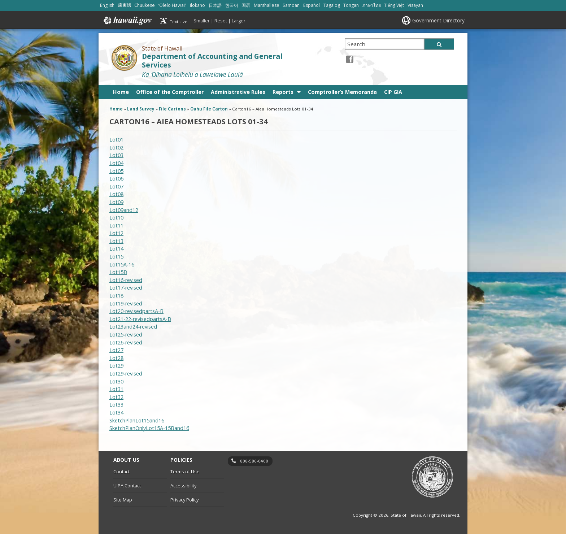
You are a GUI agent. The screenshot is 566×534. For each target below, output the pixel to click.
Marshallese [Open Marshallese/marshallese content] (266, 5)
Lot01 (116, 139)
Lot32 (116, 397)
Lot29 (116, 365)
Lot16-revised (125, 280)
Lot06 (116, 178)
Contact (121, 471)
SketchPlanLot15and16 (136, 420)
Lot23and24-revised (133, 326)
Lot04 (116, 163)
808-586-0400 (254, 461)
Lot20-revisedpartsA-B (136, 311)
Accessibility (183, 485)
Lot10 (116, 217)
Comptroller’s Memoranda (342, 91)
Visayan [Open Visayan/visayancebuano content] (415, 5)
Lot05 (116, 171)
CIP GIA (393, 91)
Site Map (122, 499)
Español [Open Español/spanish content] (311, 5)
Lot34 (116, 412)
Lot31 (116, 389)
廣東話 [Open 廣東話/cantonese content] (124, 5)
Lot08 (116, 194)
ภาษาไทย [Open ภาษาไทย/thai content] (371, 5)
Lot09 (116, 202)
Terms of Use (185, 471)
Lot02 (116, 147)
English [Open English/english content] (107, 5)
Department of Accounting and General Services (212, 61)
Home (121, 91)
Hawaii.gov (127, 20)
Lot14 (116, 248)
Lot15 (116, 256)
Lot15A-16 (121, 264)
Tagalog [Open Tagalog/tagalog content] (331, 5)
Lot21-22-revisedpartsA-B (140, 319)
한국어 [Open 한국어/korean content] (231, 5)
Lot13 (116, 241)
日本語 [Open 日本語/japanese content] (215, 5)
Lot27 (116, 350)
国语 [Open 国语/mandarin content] (245, 5)
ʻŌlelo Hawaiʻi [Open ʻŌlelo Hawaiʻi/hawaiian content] (172, 5)
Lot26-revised (125, 342)
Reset (220, 20)
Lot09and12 (123, 210)
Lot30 (116, 381)
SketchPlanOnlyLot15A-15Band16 (149, 428)
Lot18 (116, 295)
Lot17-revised (125, 287)
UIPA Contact (127, 485)
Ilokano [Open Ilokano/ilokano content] (197, 5)
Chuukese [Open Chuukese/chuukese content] (144, 5)
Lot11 (116, 225)
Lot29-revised (125, 373)
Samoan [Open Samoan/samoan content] (291, 5)
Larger (238, 20)
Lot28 (116, 358)
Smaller (201, 20)
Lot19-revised (125, 303)
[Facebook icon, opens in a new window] (349, 59)
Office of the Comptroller (170, 91)
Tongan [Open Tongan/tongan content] (351, 5)
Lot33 (116, 404)
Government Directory (438, 20)
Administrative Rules (238, 91)
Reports (283, 91)
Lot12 (116, 233)
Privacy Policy (184, 499)
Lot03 (116, 155)
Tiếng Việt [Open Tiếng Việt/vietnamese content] (394, 5)
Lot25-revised (125, 334)
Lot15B (118, 272)
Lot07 (116, 186)
